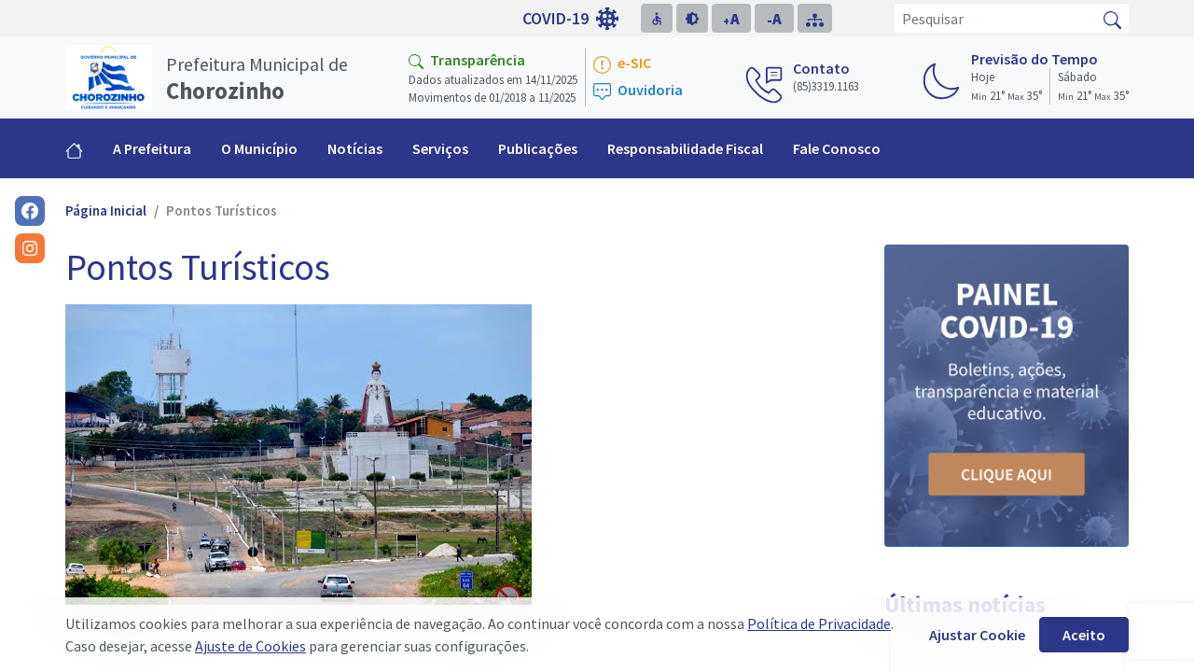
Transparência (467, 59)
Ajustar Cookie (977, 634)
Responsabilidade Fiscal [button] (685, 148)
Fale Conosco (837, 148)
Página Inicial (105, 210)
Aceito (1083, 634)
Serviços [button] (440, 148)
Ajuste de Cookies (250, 646)
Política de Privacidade (819, 623)
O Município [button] (259, 148)
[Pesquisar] (996, 18)
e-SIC (622, 64)
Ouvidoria (638, 91)
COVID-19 (570, 18)
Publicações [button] (537, 148)
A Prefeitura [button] (152, 148)
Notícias (354, 148)
